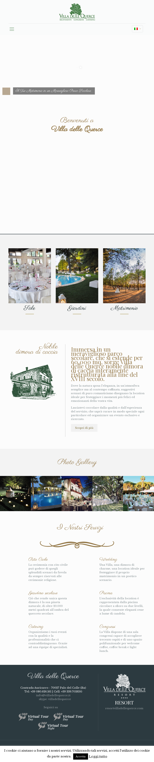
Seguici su (53, 707)
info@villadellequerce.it (53, 695)
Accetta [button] (81, 756)
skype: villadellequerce (53, 699)
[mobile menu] (11, 29)
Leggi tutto (98, 756)
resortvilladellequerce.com (124, 708)
